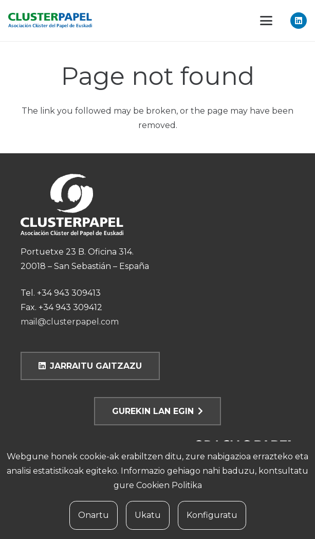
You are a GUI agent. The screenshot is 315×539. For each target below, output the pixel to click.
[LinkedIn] (298, 20)
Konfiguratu (212, 515)
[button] (266, 20)
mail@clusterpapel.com (70, 322)
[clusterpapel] (50, 20)
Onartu (93, 515)
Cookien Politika (169, 485)
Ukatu (148, 515)
